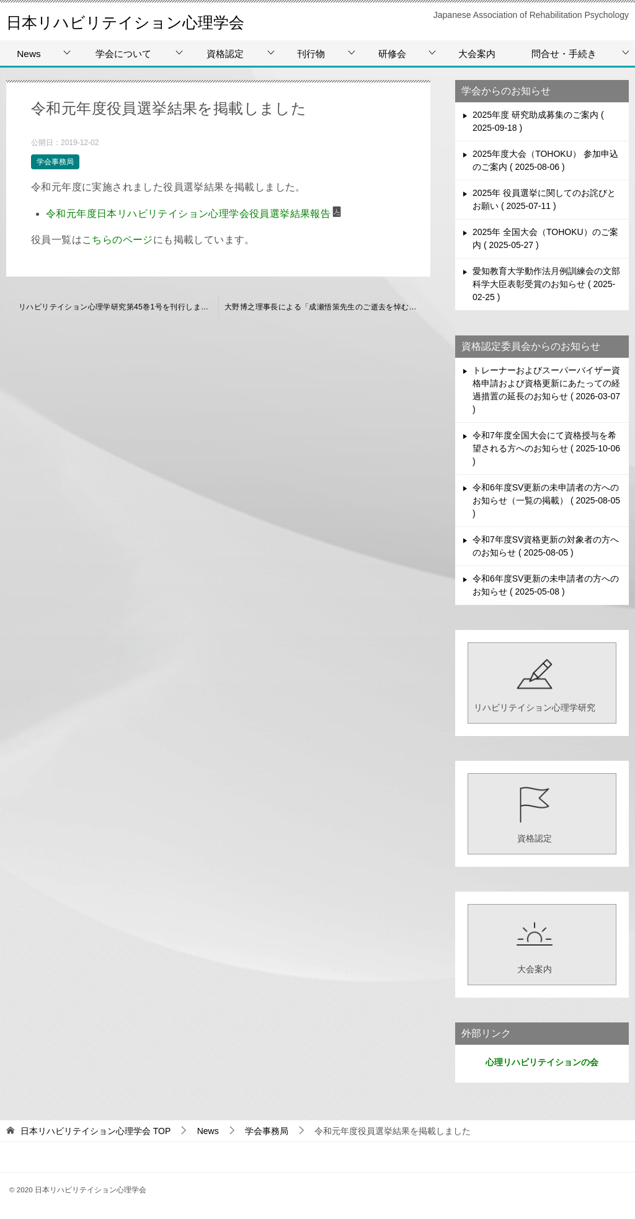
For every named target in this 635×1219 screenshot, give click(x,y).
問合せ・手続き (564, 53)
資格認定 (225, 53)
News (28, 53)
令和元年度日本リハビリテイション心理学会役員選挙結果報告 (188, 213)
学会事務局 (55, 161)
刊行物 (311, 53)
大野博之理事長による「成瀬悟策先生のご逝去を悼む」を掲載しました (327, 307)
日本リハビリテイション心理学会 (148, 21)
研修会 (392, 53)
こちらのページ (117, 239)
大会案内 (476, 53)
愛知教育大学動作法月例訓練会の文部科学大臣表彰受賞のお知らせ (546, 284)
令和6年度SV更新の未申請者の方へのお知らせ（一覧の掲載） (546, 500)
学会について (123, 53)
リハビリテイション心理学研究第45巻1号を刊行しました (117, 307)
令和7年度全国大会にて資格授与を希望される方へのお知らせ (546, 448)
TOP (95, 1131)
